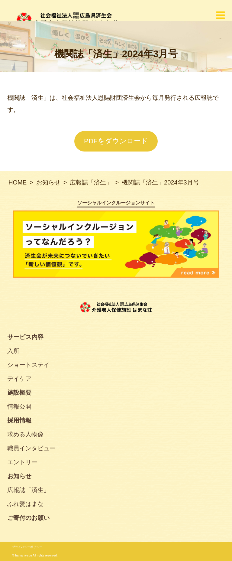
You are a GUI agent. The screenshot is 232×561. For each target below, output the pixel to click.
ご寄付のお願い (28, 517)
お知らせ (19, 476)
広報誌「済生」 (28, 490)
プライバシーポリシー (27, 547)
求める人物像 (25, 434)
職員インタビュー (31, 448)
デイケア (19, 378)
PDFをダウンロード (116, 141)
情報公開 (19, 406)
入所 (13, 350)
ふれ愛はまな (25, 504)
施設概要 (19, 392)
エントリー (22, 462)
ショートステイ (28, 364)
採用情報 (19, 420)
